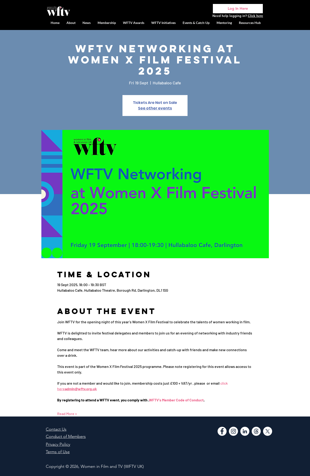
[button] (163, 22)
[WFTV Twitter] (267, 431)
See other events (155, 108)
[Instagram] (233, 431)
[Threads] (256, 431)
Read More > (67, 413)
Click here (255, 16)
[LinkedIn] (244, 431)
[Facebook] (222, 431)
